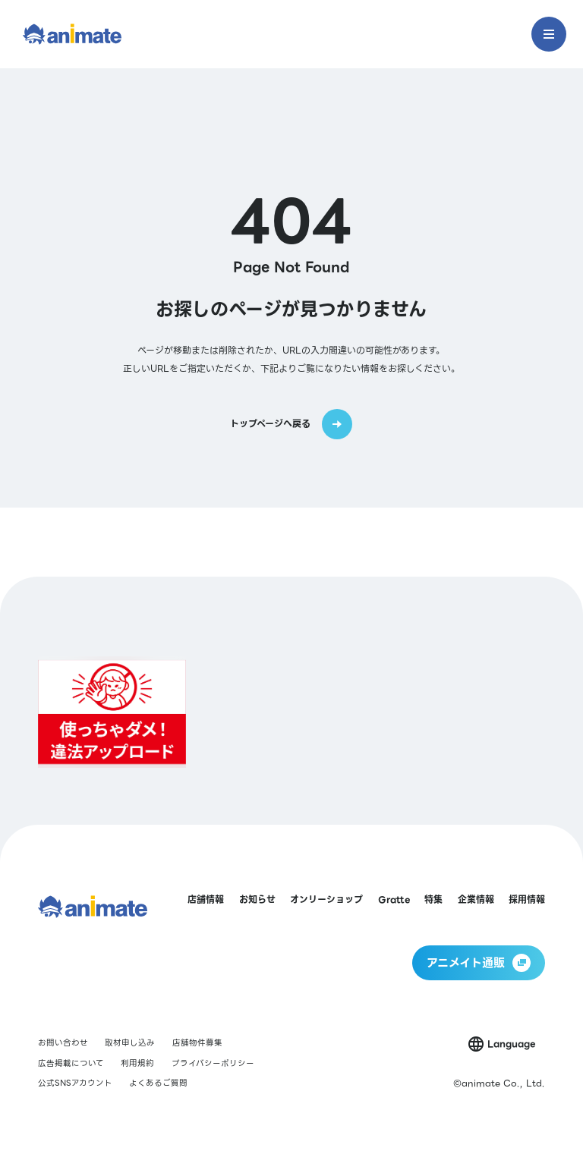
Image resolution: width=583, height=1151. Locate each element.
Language (511, 1043)
